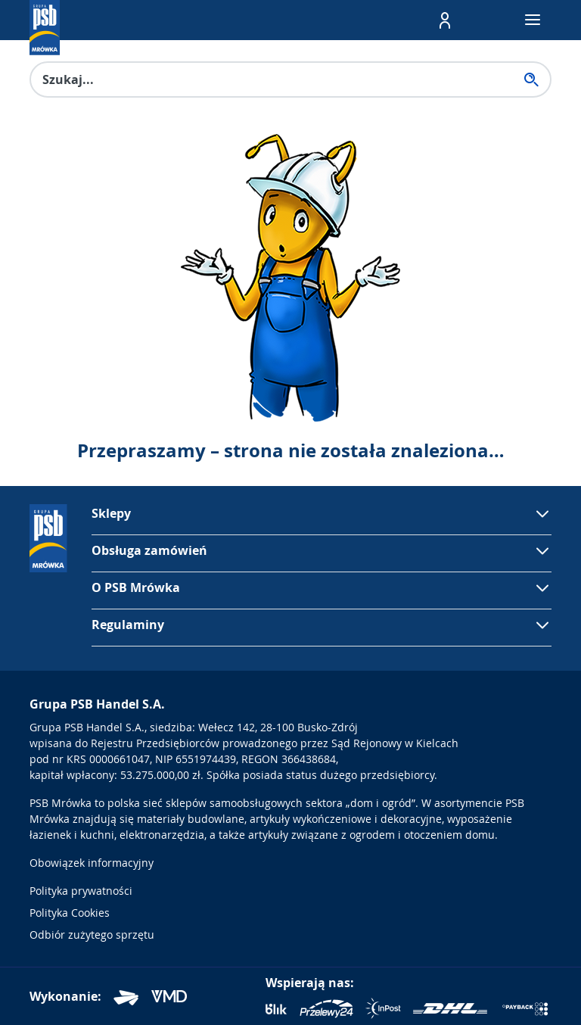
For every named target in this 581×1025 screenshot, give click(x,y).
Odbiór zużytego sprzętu (92, 934)
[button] (445, 20)
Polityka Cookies (70, 912)
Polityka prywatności (81, 890)
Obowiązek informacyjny (92, 862)
